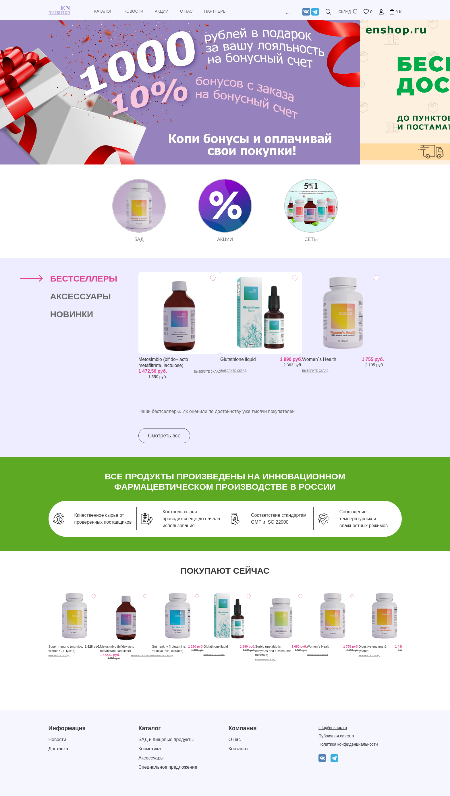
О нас (235, 739)
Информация (67, 728)
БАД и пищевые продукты (166, 739)
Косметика (149, 748)
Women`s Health (319, 359)
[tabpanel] (270, 357)
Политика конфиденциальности (348, 744)
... (287, 11)
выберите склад (207, 371)
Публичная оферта (336, 736)
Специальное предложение (167, 767)
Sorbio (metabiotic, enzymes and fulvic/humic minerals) (273, 651)
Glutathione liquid (238, 359)
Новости (57, 739)
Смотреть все (164, 436)
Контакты (238, 748)
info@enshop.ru (332, 727)
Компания (243, 728)
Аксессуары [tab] (80, 296)
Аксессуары (151, 757)
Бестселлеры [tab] (83, 278)
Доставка (58, 748)
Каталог (149, 728)
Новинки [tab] (71, 314)
